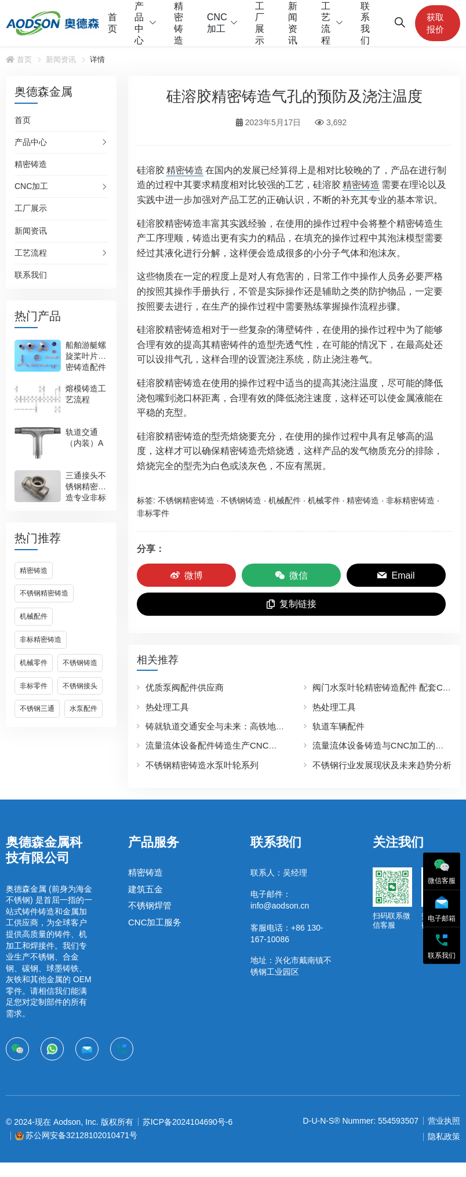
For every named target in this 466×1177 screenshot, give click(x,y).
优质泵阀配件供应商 (184, 687)
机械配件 (34, 616)
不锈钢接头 (80, 686)
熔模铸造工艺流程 (85, 394)
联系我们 (365, 23)
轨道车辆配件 (338, 726)
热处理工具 (167, 707)
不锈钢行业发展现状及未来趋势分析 (382, 765)
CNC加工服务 (155, 922)
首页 (112, 23)
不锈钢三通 (37, 708)
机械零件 (34, 663)
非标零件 (34, 686)
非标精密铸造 (40, 639)
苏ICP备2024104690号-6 (188, 1122)
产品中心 (139, 23)
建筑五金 (145, 889)
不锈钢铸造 (80, 663)
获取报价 (435, 23)
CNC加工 (217, 23)
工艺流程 (325, 23)
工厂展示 (259, 23)
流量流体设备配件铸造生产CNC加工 (215, 745)
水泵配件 (83, 708)
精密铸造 (178, 23)
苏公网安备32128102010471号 (81, 1135)
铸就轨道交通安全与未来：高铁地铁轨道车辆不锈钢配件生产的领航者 (280, 726)
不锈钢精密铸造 (44, 593)
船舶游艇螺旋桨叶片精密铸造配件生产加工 (85, 361)
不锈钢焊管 (150, 905)
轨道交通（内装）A (84, 437)
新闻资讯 (292, 23)
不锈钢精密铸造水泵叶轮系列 (202, 765)
